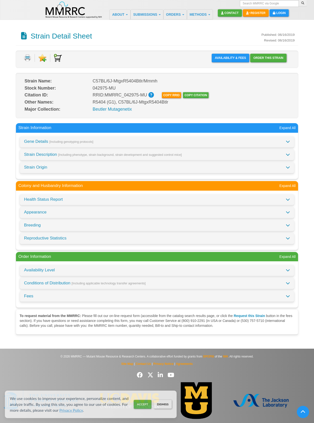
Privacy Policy (71, 410)
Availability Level (39, 270)
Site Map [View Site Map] (127, 364)
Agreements (184, 364)
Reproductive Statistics (45, 238)
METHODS (200, 14)
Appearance (35, 212)
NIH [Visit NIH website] (225, 356)
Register (256, 13)
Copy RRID (171, 95)
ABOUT (120, 14)
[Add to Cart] (57, 58)
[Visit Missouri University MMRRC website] (196, 400)
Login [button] (279, 13)
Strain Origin (35, 167)
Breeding (32, 225)
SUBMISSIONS (147, 14)
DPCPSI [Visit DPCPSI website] (208, 356)
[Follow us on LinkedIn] (161, 375)
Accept (142, 404)
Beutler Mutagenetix (112, 109)
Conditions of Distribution (85, 283)
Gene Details (58, 141)
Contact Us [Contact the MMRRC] (143, 364)
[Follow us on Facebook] (140, 375)
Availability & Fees (230, 58)
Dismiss (163, 404)
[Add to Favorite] (42, 58)
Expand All (287, 128)
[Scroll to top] (303, 412)
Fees (28, 296)
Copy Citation (195, 95)
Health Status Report (43, 199)
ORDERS (175, 14)
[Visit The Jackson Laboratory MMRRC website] (261, 400)
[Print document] (27, 58)
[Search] (303, 3)
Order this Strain (268, 58)
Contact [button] (230, 13)
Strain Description (103, 154)
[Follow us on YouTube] (171, 375)
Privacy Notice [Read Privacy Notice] (163, 364)
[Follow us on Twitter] (151, 375)
